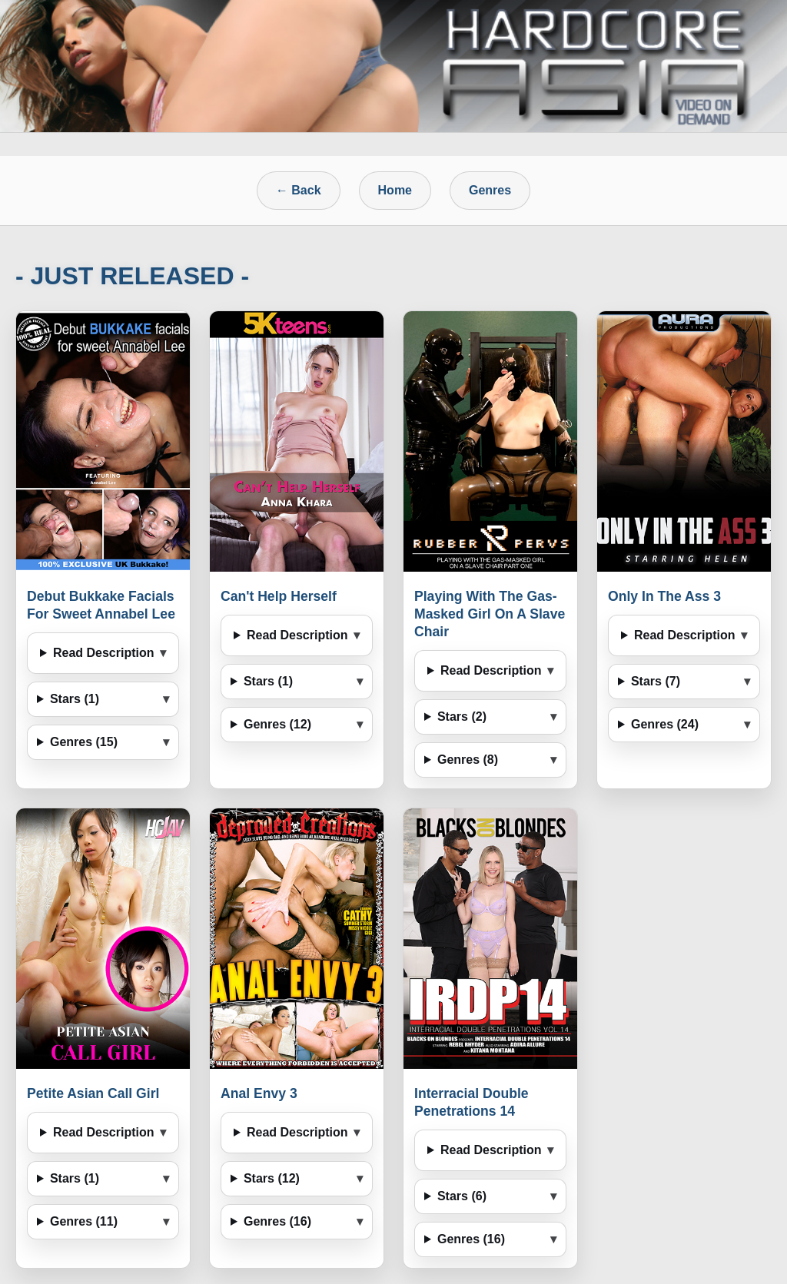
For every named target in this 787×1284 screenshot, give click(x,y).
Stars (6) (461, 1196)
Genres (490, 190)
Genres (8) (467, 759)
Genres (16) (277, 1221)
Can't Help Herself (279, 596)
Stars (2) (461, 716)
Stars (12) (272, 1178)
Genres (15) (84, 741)
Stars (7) (655, 681)
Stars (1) (74, 698)
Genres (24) (665, 724)
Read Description (103, 652)
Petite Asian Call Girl (93, 1093)
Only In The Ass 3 (664, 596)
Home (395, 190)
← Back (298, 190)
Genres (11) (84, 1221)
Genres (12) (277, 724)
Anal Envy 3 (259, 1093)
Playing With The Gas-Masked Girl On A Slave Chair (489, 614)
